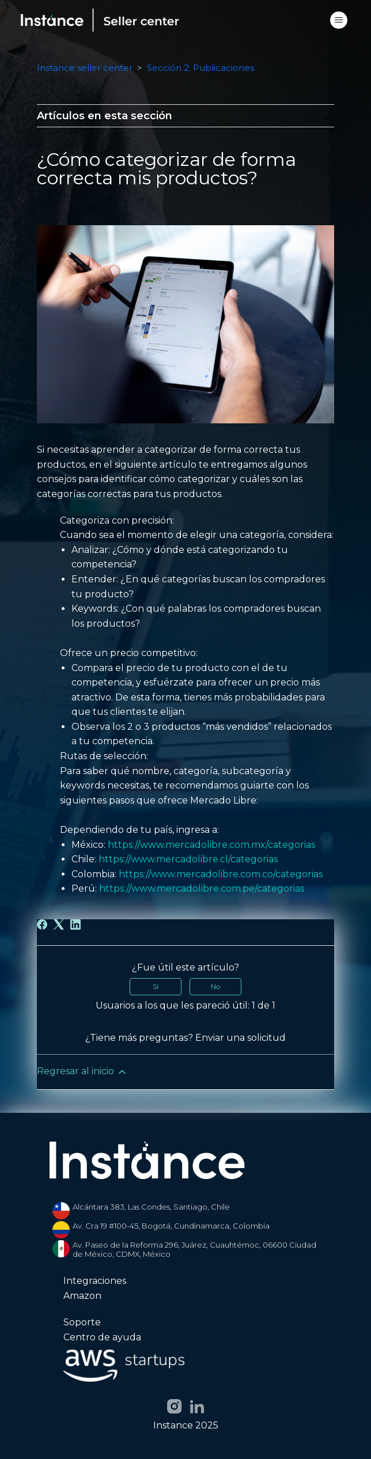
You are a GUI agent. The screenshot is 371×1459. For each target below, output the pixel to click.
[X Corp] (59, 924)
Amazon (82, 1296)
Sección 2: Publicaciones (200, 67)
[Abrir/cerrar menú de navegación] (339, 20)
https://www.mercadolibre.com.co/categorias (221, 874)
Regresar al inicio (82, 1072)
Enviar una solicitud (240, 1037)
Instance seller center (84, 67)
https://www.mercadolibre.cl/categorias (188, 859)
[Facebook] (42, 924)
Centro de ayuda (102, 1337)
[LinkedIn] (75, 924)
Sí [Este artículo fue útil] (155, 986)
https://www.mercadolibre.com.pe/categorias (201, 888)
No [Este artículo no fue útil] (215, 986)
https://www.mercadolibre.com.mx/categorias (211, 844)
